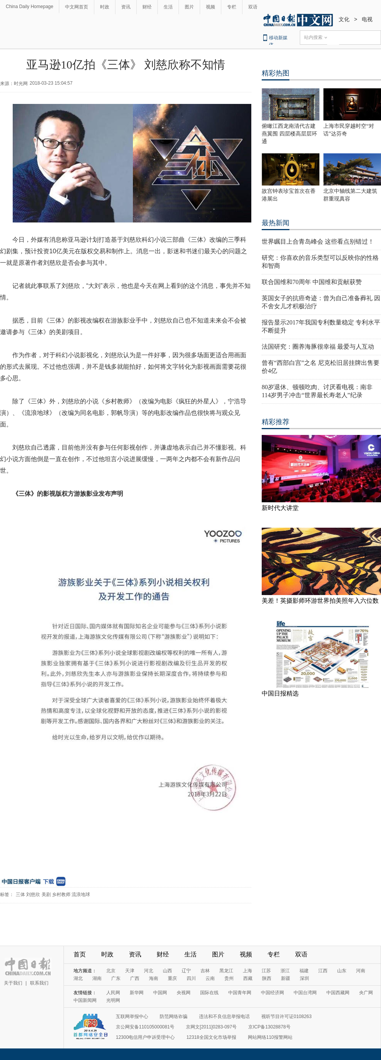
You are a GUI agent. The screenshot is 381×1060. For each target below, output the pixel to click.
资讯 (125, 7)
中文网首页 (76, 7)
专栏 (231, 7)
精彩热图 (275, 73)
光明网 (113, 1000)
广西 (134, 978)
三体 (20, 894)
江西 (323, 970)
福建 (304, 970)
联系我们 (39, 983)
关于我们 (13, 983)
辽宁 (186, 970)
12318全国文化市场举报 (211, 1037)
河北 (148, 970)
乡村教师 (61, 894)
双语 (252, 7)
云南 (210, 978)
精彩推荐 (275, 422)
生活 (168, 7)
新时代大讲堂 (280, 508)
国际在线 (209, 992)
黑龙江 (226, 970)
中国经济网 (272, 992)
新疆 (285, 978)
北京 (110, 970)
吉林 (205, 970)
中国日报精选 (280, 693)
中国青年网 (239, 992)
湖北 (78, 978)
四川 (191, 978)
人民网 (113, 992)
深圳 (304, 978)
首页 (80, 954)
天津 (129, 970)
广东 (115, 978)
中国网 (160, 992)
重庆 (172, 978)
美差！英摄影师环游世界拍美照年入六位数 (320, 600)
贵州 (229, 978)
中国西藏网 (337, 992)
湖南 (97, 978)
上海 (247, 970)
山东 (341, 970)
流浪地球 (81, 894)
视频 (210, 7)
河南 (360, 970)
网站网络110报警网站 (270, 1037)
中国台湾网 (305, 992)
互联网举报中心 (132, 1016)
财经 (147, 7)
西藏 (247, 978)
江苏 (266, 970)
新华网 (137, 992)
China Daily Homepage (29, 6)
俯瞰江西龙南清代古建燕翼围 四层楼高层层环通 (289, 133)
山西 (167, 970)
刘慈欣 (33, 894)
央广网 (366, 992)
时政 (104, 7)
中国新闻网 (85, 1000)
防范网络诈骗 (173, 1016)
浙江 (285, 970)
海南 (153, 978)
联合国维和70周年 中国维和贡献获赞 (312, 282)
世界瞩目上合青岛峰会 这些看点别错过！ (318, 241)
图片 (189, 7)
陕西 (266, 978)
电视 (367, 19)
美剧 (46, 894)
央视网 (183, 992)
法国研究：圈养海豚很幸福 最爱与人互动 (318, 346)
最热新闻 (275, 223)
